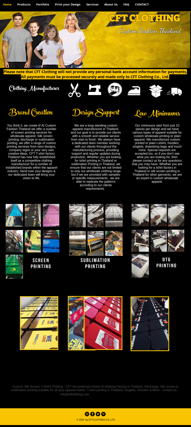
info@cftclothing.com (74, 394)
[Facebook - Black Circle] (92, 414)
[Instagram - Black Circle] (87, 414)
